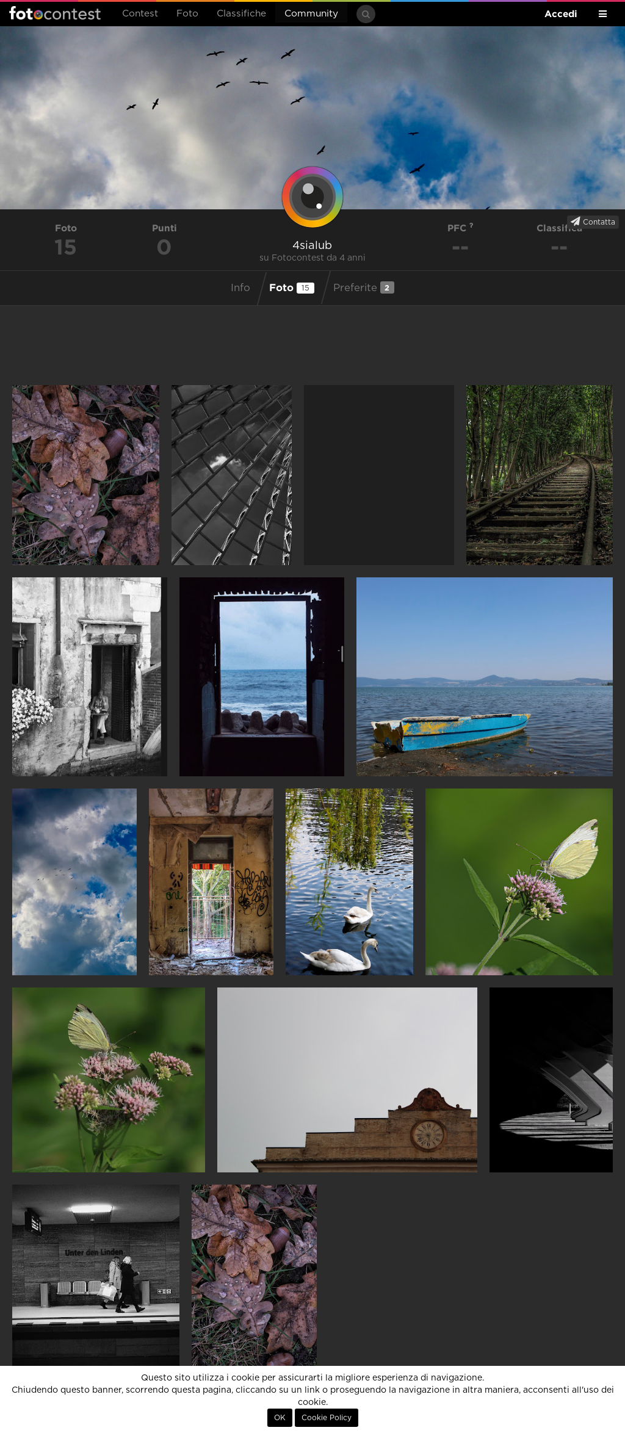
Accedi (560, 14)
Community (311, 13)
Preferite (363, 287)
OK (280, 1417)
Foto (187, 13)
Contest (140, 13)
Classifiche (241, 13)
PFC (460, 228)
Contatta (593, 221)
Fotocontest (55, 13)
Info (240, 288)
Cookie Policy (327, 1417)
